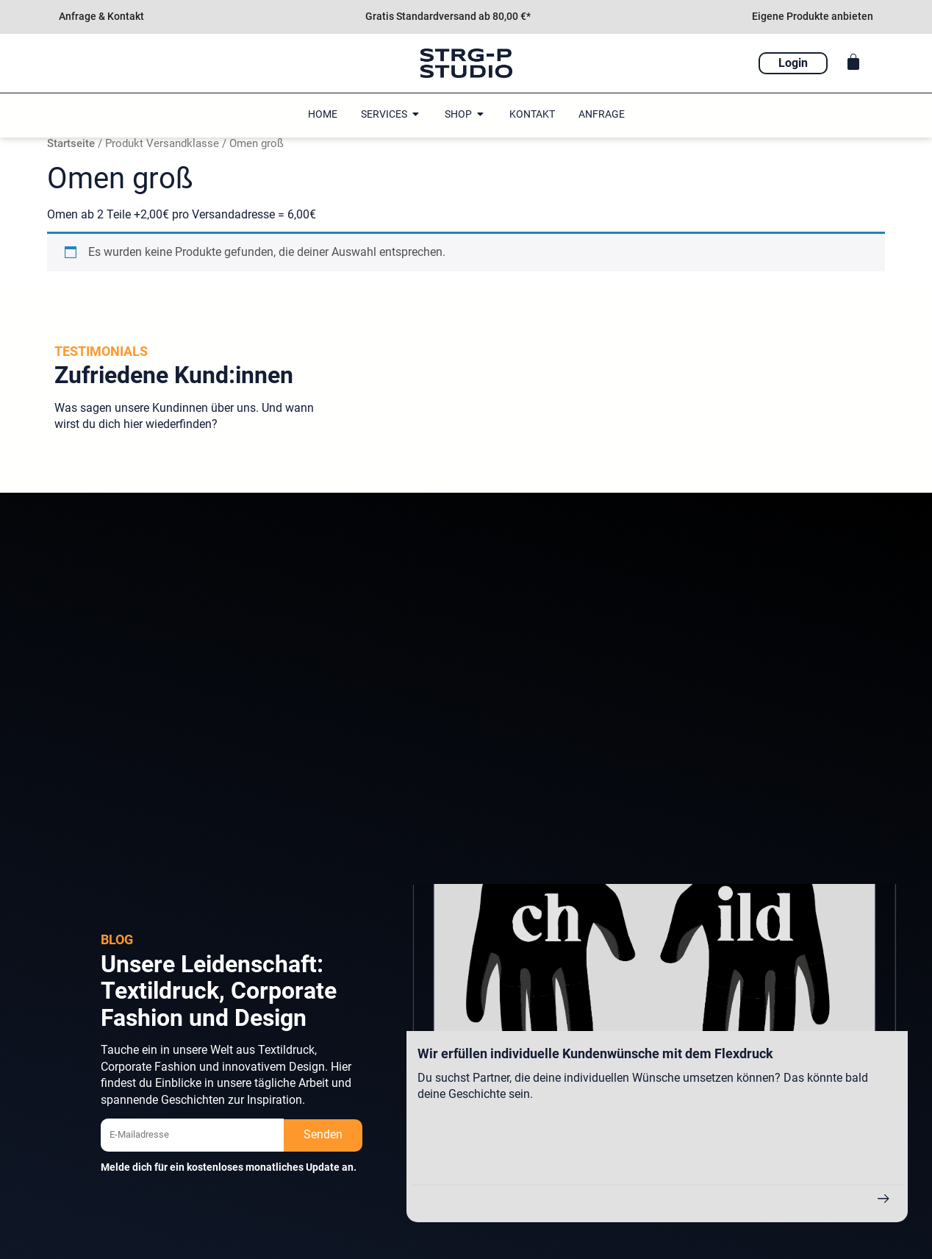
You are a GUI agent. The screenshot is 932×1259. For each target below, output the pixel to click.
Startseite (71, 143)
